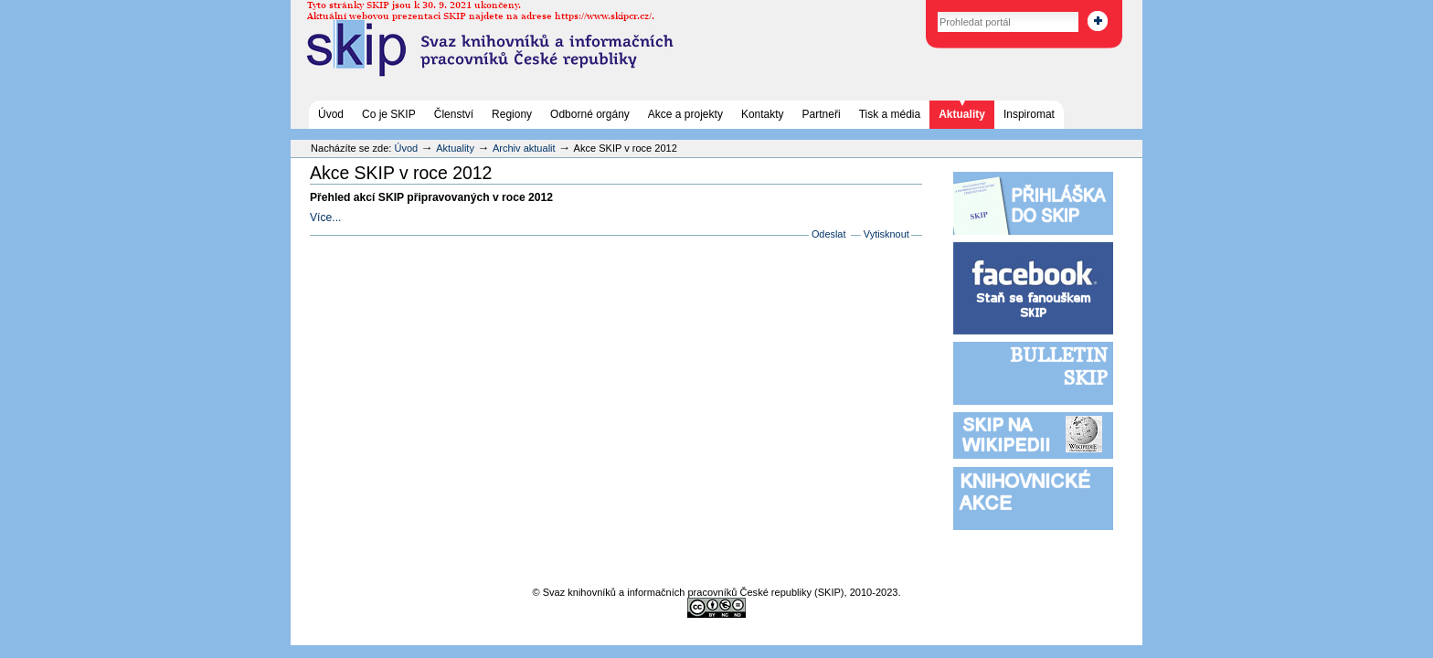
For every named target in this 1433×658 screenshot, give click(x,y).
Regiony (512, 114)
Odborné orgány (590, 114)
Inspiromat (1029, 114)
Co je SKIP (389, 114)
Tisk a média (890, 114)
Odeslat (829, 233)
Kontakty (762, 114)
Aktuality (962, 114)
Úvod (331, 114)
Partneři (821, 114)
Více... (325, 217)
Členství (453, 114)
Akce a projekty (685, 114)
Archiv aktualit (524, 148)
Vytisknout (886, 233)
